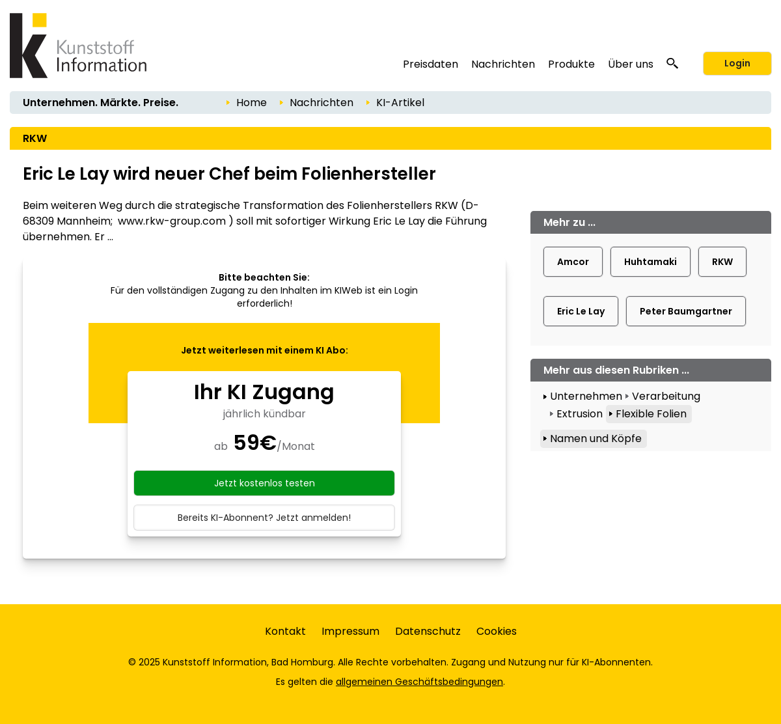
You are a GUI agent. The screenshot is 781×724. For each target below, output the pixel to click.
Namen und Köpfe (596, 438)
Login (737, 63)
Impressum (350, 631)
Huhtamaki (650, 261)
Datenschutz (428, 631)
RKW (722, 261)
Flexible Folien (651, 413)
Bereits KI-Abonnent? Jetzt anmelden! (264, 517)
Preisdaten (430, 64)
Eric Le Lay (581, 311)
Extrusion (579, 413)
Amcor (573, 261)
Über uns (630, 64)
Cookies (496, 631)
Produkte (571, 64)
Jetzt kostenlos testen (264, 483)
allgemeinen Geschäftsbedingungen (419, 681)
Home (251, 102)
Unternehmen (586, 396)
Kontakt (285, 631)
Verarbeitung (666, 396)
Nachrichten (503, 64)
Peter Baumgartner (686, 311)
